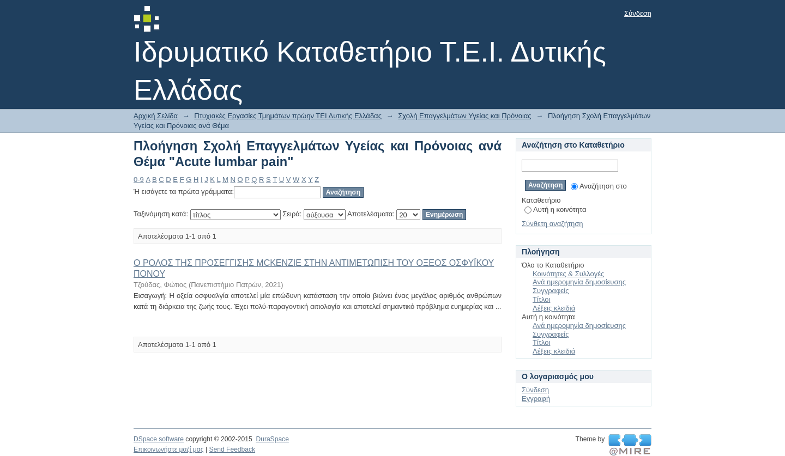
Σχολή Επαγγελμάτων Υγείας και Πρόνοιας (464, 116)
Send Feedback (232, 449)
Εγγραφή (536, 398)
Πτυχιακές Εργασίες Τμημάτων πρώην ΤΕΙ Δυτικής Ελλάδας (288, 116)
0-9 (139, 179)
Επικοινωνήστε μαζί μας (169, 449)
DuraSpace (272, 439)
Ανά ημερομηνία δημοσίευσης (579, 282)
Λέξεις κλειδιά (554, 308)
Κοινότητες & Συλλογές (568, 274)
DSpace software (159, 439)
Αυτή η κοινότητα (555, 209)
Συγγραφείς (551, 291)
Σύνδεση (637, 13)
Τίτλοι (541, 299)
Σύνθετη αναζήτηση (552, 224)
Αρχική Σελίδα (156, 116)
